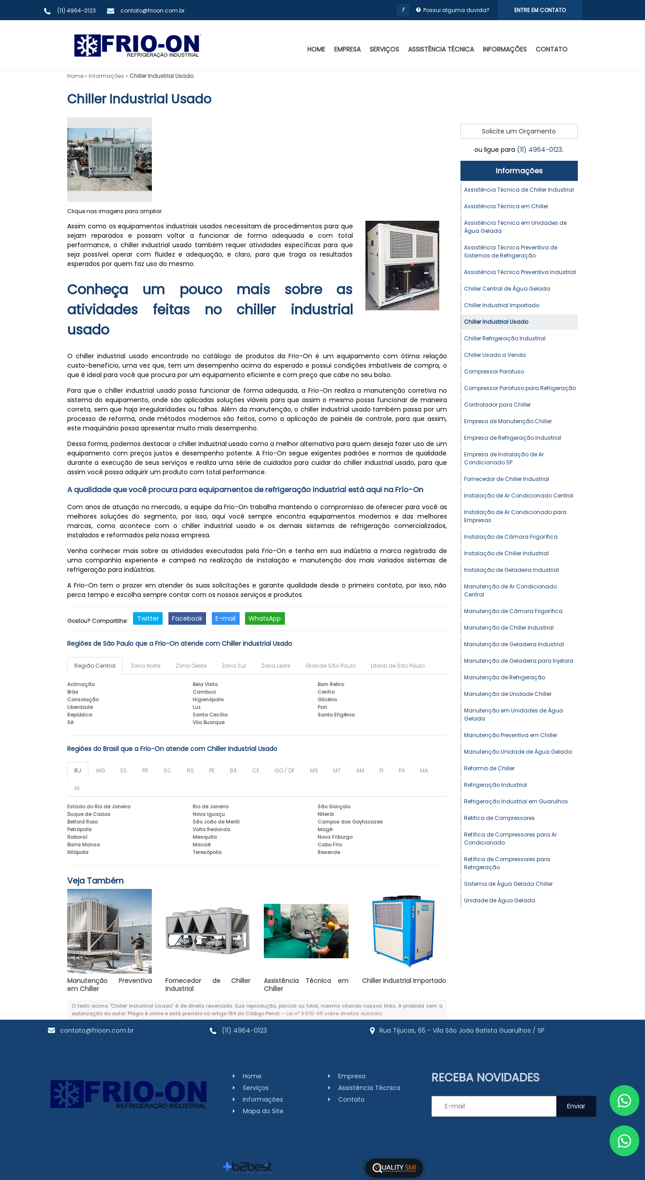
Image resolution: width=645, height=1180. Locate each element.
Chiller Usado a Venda (495, 355)
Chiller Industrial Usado (496, 322)
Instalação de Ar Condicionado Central (518, 495)
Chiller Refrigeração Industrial (505, 338)
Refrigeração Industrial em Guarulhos (516, 801)
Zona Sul (234, 665)
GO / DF (285, 770)
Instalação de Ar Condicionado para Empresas (515, 516)
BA (233, 770)
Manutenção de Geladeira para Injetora (518, 661)
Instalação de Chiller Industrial (506, 553)
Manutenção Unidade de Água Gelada (518, 751)
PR (145, 770)
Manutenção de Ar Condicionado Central (510, 590)
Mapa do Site (263, 1111)
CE (255, 770)
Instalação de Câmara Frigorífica (511, 537)
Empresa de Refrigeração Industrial (512, 438)
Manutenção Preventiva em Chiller (109, 984)
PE (212, 770)
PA (402, 770)
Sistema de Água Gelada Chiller (508, 884)
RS (190, 770)
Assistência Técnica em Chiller (306, 984)
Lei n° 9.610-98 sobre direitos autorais (334, 1013)
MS (314, 770)
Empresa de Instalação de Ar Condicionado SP (504, 458)
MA (424, 770)
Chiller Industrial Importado (404, 980)
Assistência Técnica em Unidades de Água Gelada (515, 227)
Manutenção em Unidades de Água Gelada (513, 714)
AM (360, 770)
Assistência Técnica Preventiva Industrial (520, 272)
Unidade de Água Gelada (499, 900)
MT (337, 770)
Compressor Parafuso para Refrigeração (520, 388)
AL (77, 788)
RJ (77, 770)
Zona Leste (275, 665)
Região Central (95, 665)
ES (123, 770)
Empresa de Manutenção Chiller (508, 421)
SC (167, 770)
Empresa (347, 49)
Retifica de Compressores (499, 818)
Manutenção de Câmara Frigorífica (513, 611)
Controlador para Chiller (497, 404)
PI (381, 770)
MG (100, 770)
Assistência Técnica (441, 49)
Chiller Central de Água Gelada (507, 288)
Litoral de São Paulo (398, 665)
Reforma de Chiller (489, 768)
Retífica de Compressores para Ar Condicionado (510, 838)
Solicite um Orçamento (519, 131)
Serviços (384, 49)
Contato (552, 49)
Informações (505, 49)
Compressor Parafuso (494, 371)
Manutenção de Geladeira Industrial (514, 644)
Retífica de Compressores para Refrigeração (507, 863)
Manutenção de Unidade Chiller (507, 694)
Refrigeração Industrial (495, 785)
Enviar (576, 1106)
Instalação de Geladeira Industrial (511, 570)
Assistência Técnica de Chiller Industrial (519, 189)
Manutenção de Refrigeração (504, 677)
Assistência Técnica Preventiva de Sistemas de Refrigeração (510, 251)
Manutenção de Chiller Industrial (509, 627)
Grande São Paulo (330, 665)
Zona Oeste (191, 665)
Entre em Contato (540, 10)
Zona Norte (145, 665)
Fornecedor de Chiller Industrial (207, 984)
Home (316, 49)
